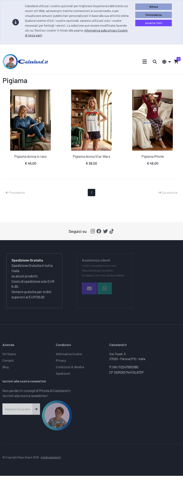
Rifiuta (153, 6)
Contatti (8, 360)
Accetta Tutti (153, 23)
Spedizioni (63, 373)
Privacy (61, 360)
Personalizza (154, 14)
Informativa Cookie (69, 354)
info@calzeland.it (51, 457)
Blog (5, 367)
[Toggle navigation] (144, 61)
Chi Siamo (9, 354)
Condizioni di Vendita (70, 367)
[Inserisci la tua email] (17, 409)
